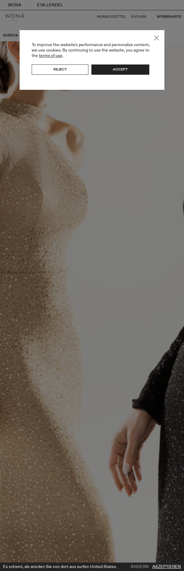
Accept (120, 69)
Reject (60, 69)
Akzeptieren (166, 566)
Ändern (140, 566)
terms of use (50, 55)
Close (156, 38)
